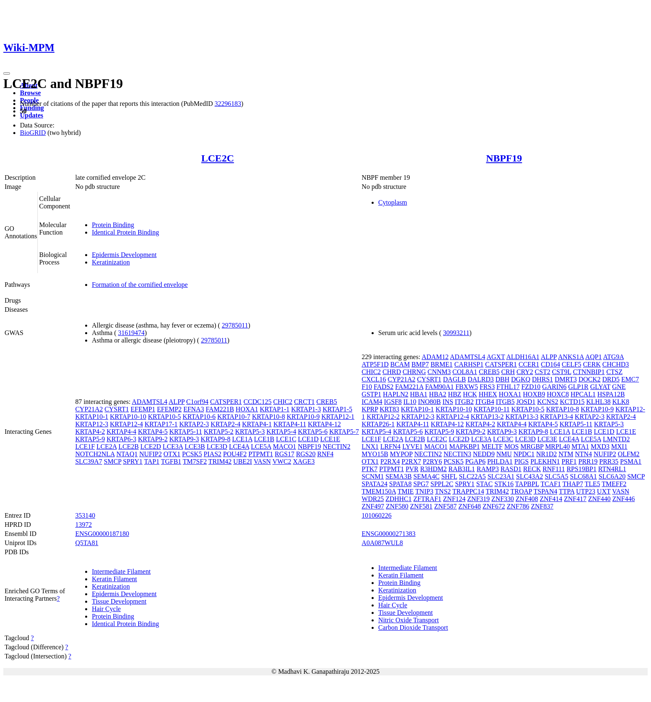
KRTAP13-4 (556, 416)
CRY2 (524, 371)
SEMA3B (398, 476)
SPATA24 (374, 483)
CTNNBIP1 (588, 371)
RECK (532, 468)
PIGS (521, 461)
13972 (83, 524)
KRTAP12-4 (126, 424)
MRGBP (531, 446)
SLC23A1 (500, 476)
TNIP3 (424, 491)
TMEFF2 (614, 483)
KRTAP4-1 (257, 424)
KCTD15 (572, 401)
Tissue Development (119, 601)
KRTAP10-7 (233, 416)
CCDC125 (257, 401)
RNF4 (325, 453)
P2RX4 (390, 461)
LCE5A (261, 446)
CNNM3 (439, 371)
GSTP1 (371, 394)
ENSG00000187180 (102, 533)
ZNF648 (469, 506)
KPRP (370, 409)
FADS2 (384, 386)
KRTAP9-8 (215, 439)
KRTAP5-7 (344, 431)
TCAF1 (551, 483)
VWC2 (281, 461)
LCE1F (85, 446)
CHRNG (414, 371)
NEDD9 (483, 453)
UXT (604, 491)
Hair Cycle (106, 608)
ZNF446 (623, 498)
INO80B (429, 401)
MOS (511, 446)
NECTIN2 (336, 446)
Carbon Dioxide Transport (413, 627)
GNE (619, 386)
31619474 (131, 332)
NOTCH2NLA (95, 453)
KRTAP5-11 (185, 431)
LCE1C (286, 439)
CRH (508, 371)
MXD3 (600, 446)
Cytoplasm (392, 202)
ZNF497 (373, 506)
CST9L (561, 371)
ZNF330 (503, 498)
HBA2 (437, 394)
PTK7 (369, 468)
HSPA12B (611, 394)
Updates (31, 115)
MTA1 (580, 446)
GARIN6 (554, 386)
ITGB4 (484, 401)
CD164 (550, 364)
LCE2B (128, 446)
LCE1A (242, 439)
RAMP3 (488, 468)
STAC (484, 483)
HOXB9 (534, 394)
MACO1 (284, 446)
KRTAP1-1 (275, 409)
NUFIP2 (150, 453)
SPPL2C (442, 483)
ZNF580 (397, 506)
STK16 (504, 483)
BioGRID (33, 132)
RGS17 (284, 453)
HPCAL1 (582, 394)
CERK (592, 364)
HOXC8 (558, 394)
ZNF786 (518, 506)
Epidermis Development (124, 254)
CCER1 (529, 364)
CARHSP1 (468, 364)
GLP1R (578, 386)
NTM (565, 453)
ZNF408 (527, 498)
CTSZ (614, 371)
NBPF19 (504, 158)
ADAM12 (434, 356)
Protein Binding (113, 224)
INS (448, 401)
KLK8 (620, 401)
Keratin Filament (114, 578)
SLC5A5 (556, 476)
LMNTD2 (616, 439)
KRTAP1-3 (306, 409)
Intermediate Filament (121, 571)
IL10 (410, 401)
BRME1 (442, 364)
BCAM (400, 364)
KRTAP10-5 (164, 416)
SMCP (112, 461)
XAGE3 (303, 461)
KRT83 (389, 409)
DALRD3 (480, 379)
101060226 (377, 515)
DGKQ (520, 379)
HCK (470, 394)
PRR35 (608, 461)
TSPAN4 (545, 491)
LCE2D (150, 446)
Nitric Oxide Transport (408, 620)
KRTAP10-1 (91, 416)
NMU (504, 453)
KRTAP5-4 (281, 431)
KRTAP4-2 (90, 431)
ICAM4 (372, 401)
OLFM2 (628, 453)
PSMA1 (631, 461)
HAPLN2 (395, 394)
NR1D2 (546, 453)
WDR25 (373, 498)
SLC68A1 (583, 476)
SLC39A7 (88, 461)
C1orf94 (197, 401)
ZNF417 (575, 498)
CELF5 (571, 364)
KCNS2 (547, 401)
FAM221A (409, 386)
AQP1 (593, 356)
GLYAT (600, 386)
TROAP (521, 491)
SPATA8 (400, 483)
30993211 (456, 332)
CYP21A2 (89, 409)
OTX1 (172, 453)
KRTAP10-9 (303, 416)
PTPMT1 (260, 453)
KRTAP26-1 (378, 424)
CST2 (542, 371)
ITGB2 (464, 401)
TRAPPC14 (468, 491)
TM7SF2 (195, 461)
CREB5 (326, 401)
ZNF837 (542, 506)
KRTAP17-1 (161, 424)
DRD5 (611, 379)
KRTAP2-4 (225, 424)
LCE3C (503, 439)
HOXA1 (247, 409)
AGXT (496, 356)
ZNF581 (421, 506)
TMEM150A (379, 491)
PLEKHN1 (545, 461)
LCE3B (195, 446)
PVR (412, 468)
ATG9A (613, 356)
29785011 (235, 325)
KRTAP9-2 (153, 439)
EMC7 (630, 379)
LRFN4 (390, 446)
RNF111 (554, 468)
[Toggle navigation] (6, 73)
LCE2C (217, 158)
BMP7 (420, 364)
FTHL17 (508, 386)
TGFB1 (171, 461)
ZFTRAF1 (428, 498)
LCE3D (217, 446)
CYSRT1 (117, 409)
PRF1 (569, 461)
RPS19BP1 (582, 468)
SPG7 (420, 483)
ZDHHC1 (398, 498)
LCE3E (547, 439)
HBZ (454, 394)
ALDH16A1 (522, 356)
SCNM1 (373, 476)
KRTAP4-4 (122, 431)
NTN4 (583, 453)
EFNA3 (194, 409)
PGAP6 (475, 461)
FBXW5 (466, 386)
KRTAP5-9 (90, 439)
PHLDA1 (499, 461)
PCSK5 (192, 453)
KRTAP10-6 (199, 416)
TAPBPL (527, 483)
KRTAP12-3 (91, 424)
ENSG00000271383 (389, 533)
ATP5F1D (375, 364)
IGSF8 (393, 401)
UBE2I (242, 461)
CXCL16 (374, 379)
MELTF (492, 446)
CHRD (391, 371)
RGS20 (306, 453)
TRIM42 (220, 461)
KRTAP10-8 (268, 416)
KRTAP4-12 (324, 424)
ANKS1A (571, 356)
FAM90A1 (439, 386)
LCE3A (173, 446)
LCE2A (106, 446)
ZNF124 (454, 498)
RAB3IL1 (461, 468)
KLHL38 (598, 401)
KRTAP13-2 (487, 416)
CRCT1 (304, 401)
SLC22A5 (472, 476)
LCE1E (330, 439)
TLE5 (592, 483)
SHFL (449, 476)
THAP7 (573, 483)
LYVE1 (412, 446)
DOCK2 (589, 379)
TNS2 (443, 491)
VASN (262, 461)
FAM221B (220, 409)
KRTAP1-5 (337, 409)
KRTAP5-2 (219, 431)
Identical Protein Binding (125, 232)
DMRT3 (566, 379)
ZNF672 (493, 506)
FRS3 (487, 386)
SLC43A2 (529, 476)
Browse (30, 92)
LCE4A (239, 446)
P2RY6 (432, 461)
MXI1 (619, 446)
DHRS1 (542, 379)
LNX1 (370, 446)
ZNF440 (599, 498)
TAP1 (151, 461)
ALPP (177, 401)
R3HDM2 (433, 468)
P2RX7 (411, 461)
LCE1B (264, 439)
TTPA (567, 491)
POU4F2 (235, 453)
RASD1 (510, 468)
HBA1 (419, 394)
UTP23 (585, 491)
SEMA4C (427, 476)
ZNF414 (551, 498)
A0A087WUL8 (382, 542)
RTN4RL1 (612, 468)
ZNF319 (478, 498)
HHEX (488, 394)
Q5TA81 (86, 542)
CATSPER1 (226, 401)
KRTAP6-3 (122, 439)
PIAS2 (213, 453)
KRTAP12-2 (383, 416)
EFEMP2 (169, 409)
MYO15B (375, 453)
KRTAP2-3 (194, 424)
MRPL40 (557, 446)
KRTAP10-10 (128, 416)
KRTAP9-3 (184, 439)
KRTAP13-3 (521, 416)
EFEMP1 (142, 409)
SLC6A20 (612, 476)
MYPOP (401, 453)
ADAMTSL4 (149, 401)
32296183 (228, 103)
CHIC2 (282, 401)
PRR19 (587, 461)
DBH (502, 379)
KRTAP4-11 (289, 424)
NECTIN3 (457, 453)
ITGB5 (505, 401)
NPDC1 (524, 453)
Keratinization (111, 262)
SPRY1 (132, 461)
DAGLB (454, 379)
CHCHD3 (615, 364)
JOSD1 (526, 401)
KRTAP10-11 (492, 409)
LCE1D (308, 439)
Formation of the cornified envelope (140, 284)
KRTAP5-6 (313, 431)
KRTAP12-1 (338, 416)
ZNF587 (445, 506)
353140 (85, 515)
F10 (367, 386)
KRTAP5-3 (250, 431)
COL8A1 (465, 371)
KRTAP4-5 (153, 431)
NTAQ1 (126, 453)
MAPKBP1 (464, 446)
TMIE (405, 491)
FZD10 (531, 386)
